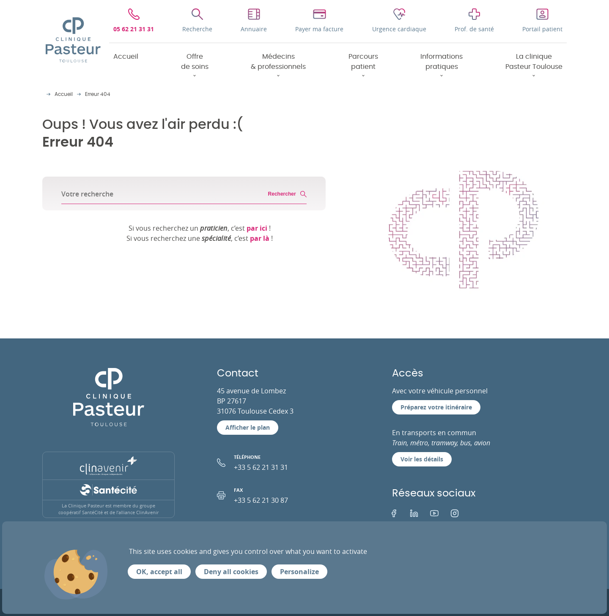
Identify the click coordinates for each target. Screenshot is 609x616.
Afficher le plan (247, 427)
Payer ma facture (319, 29)
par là (259, 238)
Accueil (125, 56)
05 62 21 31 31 (133, 29)
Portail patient (542, 29)
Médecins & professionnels (278, 61)
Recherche (197, 29)
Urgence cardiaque (399, 29)
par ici (257, 228)
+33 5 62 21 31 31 (283, 462)
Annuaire (254, 29)
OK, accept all (159, 571)
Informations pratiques (441, 61)
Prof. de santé (474, 29)
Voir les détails (422, 459)
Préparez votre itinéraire (436, 407)
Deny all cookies (231, 571)
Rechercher (287, 194)
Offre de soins (194, 61)
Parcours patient (363, 61)
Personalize (299, 571)
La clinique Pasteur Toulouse (533, 61)
